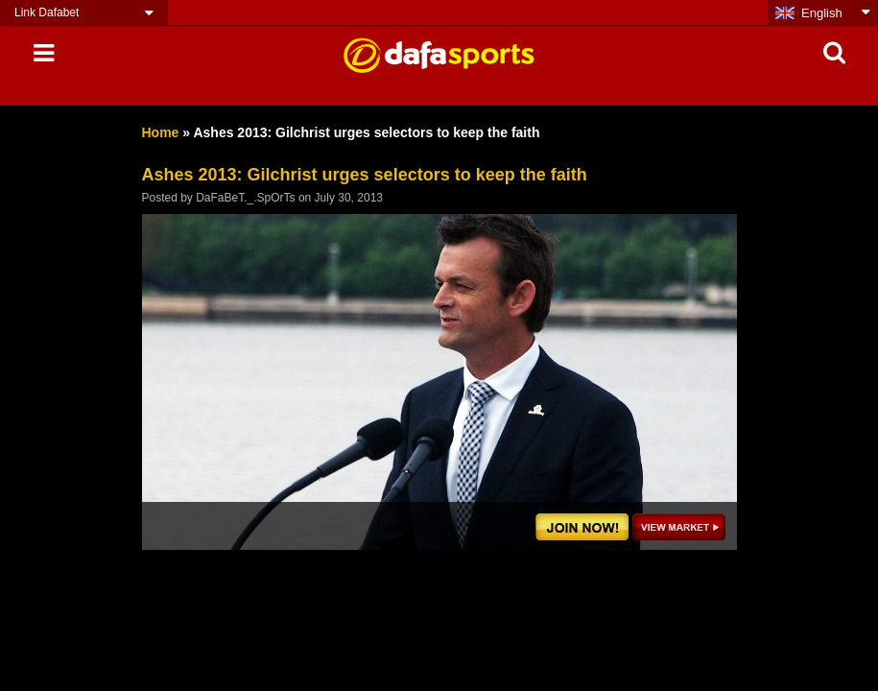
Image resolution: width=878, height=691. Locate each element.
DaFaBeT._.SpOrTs (245, 197)
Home (160, 132)
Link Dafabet (46, 12)
